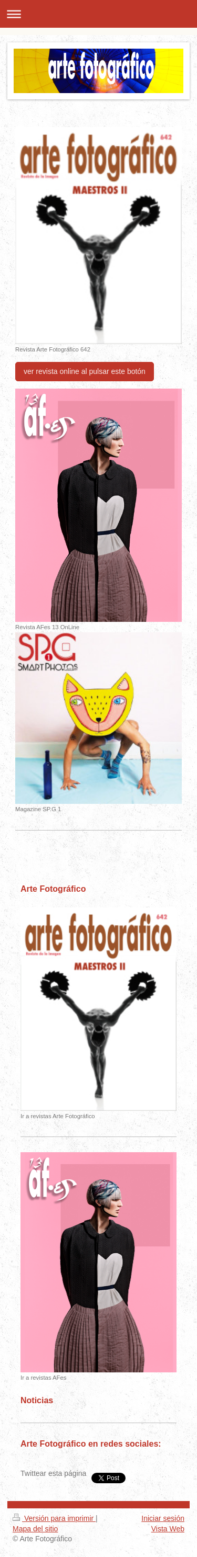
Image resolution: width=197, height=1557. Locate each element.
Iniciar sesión (162, 1518)
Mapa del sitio (35, 1529)
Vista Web (167, 1529)
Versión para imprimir (54, 1518)
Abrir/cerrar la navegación (98, 14)
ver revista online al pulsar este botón (85, 371)
